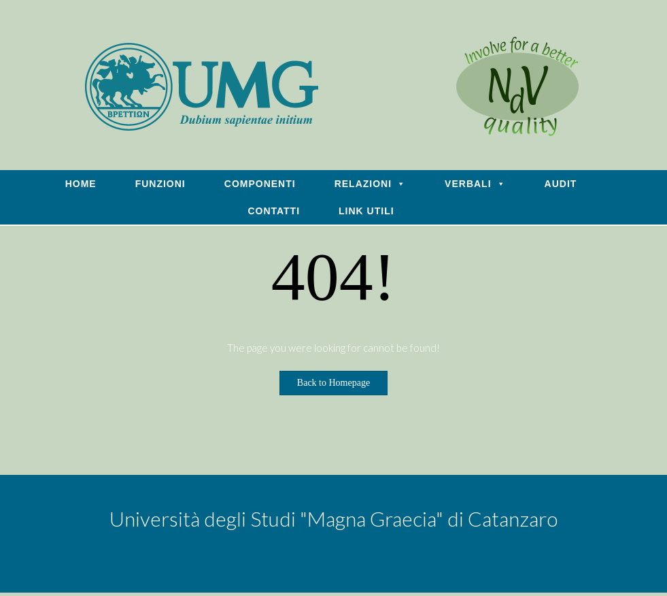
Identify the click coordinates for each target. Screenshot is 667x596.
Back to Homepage (333, 383)
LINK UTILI (366, 210)
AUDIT (561, 183)
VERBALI (475, 183)
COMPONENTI (260, 183)
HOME (81, 183)
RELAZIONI (370, 183)
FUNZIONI (160, 183)
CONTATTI (273, 210)
